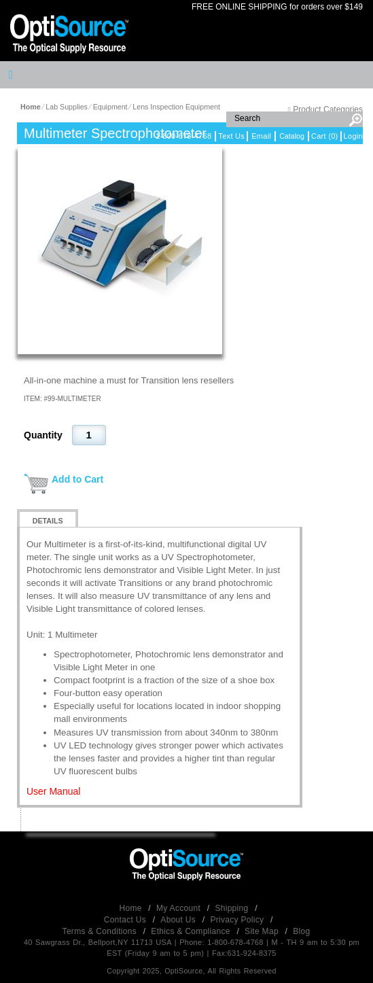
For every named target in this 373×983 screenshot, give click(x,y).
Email (261, 136)
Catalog (291, 136)
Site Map (263, 931)
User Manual (53, 791)
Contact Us (126, 920)
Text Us (231, 136)
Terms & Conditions (101, 931)
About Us (179, 920)
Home (132, 908)
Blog (301, 931)
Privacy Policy (238, 920)
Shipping (233, 908)
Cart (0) (324, 136)
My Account (179, 908)
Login (353, 136)
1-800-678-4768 (183, 136)
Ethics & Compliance (191, 931)
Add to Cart (77, 479)
